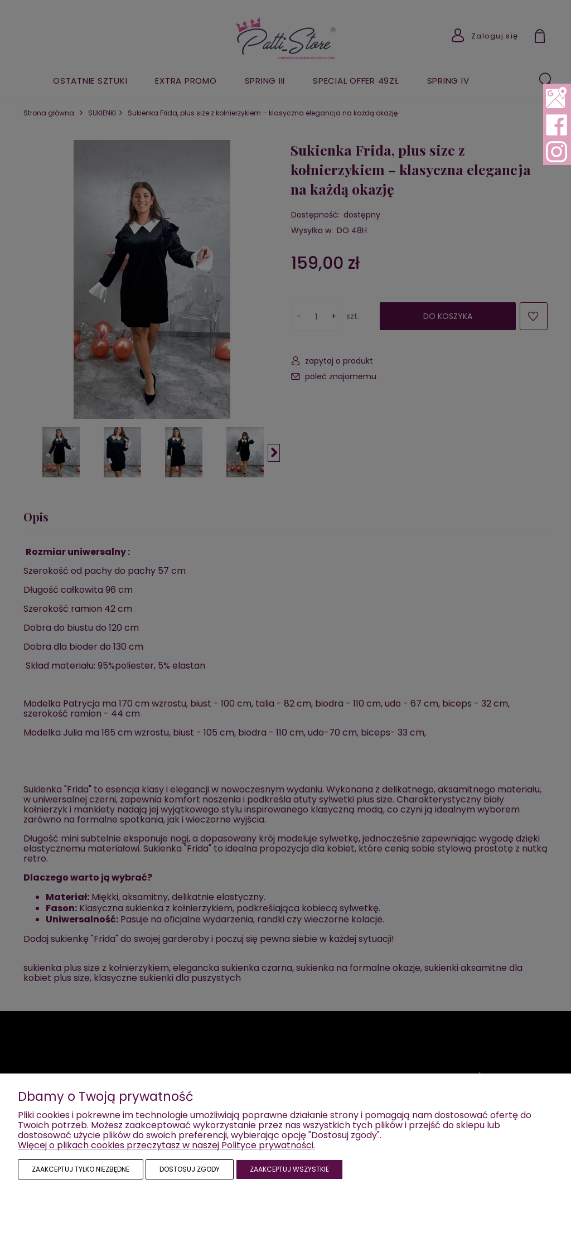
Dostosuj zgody (189, 1169)
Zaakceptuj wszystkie (289, 1169)
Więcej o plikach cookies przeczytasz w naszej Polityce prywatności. (166, 1145)
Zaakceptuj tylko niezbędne (80, 1169)
